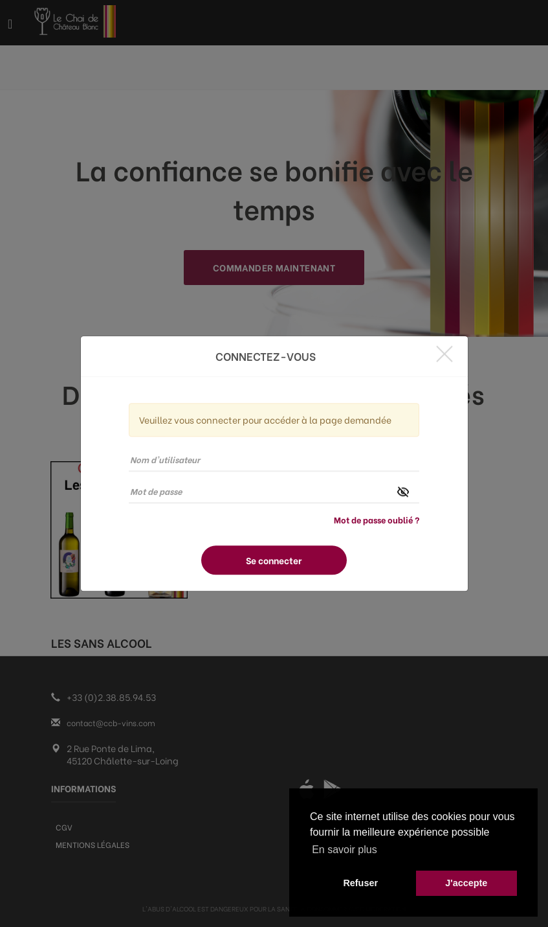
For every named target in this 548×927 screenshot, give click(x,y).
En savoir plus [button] (344, 849)
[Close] (444, 353)
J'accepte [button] (466, 883)
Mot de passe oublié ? (376, 519)
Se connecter (273, 560)
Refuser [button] (360, 883)
